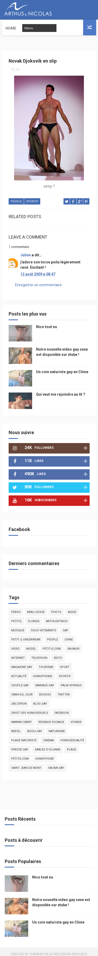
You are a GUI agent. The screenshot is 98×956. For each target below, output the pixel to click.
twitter (63, 690)
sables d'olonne (47, 745)
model (31, 644)
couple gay (20, 680)
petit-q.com (52, 644)
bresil (16, 726)
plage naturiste (24, 735)
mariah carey (21, 717)
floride (33, 616)
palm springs (71, 680)
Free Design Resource (70, 949)
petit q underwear (26, 635)
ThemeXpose (39, 949)
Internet (18, 653)
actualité (18, 671)
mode (72, 607)
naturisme (57, 726)
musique (17, 625)
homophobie (42, 671)
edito (58, 653)
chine (69, 635)
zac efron (19, 699)
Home (10, 27)
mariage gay (44, 680)
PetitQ (16, 616)
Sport (65, 662)
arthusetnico (57, 616)
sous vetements (43, 625)
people (16, 197)
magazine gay (21, 662)
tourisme (46, 662)
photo (56, 607)
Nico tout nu (46, 322)
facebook (62, 708)
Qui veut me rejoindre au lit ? (60, 390)
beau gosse (36, 607)
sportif (32, 197)
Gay (65, 625)
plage (71, 745)
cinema (48, 735)
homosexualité (72, 735)
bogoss (45, 690)
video (15, 644)
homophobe (44, 754)
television (39, 653)
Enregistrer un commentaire (38, 280)
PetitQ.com (20, 754)
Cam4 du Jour (22, 690)
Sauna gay (56, 763)
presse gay (19, 745)
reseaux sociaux (51, 717)
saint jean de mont (26, 763)
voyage (76, 717)
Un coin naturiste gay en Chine (62, 367)
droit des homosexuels (29, 708)
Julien (25, 250)
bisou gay (34, 726)
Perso (16, 607)
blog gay (40, 699)
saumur (73, 644)
